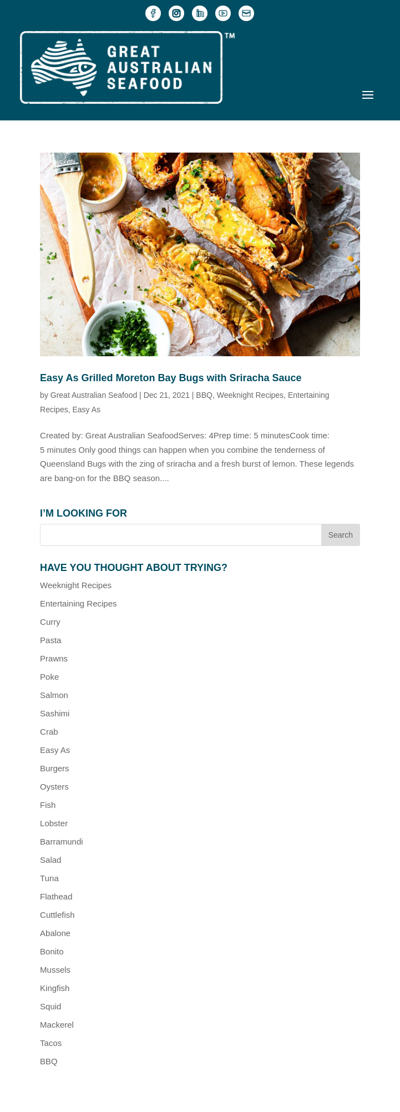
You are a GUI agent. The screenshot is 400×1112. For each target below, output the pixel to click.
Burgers (54, 768)
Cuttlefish (57, 914)
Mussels (55, 969)
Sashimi (54, 713)
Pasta (50, 640)
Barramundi (61, 841)
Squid (50, 1006)
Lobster (54, 823)
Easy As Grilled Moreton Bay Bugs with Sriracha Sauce (170, 377)
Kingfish (54, 988)
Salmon (54, 695)
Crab (49, 731)
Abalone (55, 933)
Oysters (54, 786)
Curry (50, 621)
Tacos (51, 1043)
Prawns (54, 658)
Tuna (49, 878)
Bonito (52, 951)
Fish (47, 805)
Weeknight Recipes (250, 395)
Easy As (86, 409)
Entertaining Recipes (78, 603)
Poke (49, 676)
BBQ (204, 395)
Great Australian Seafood (93, 395)
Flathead (56, 896)
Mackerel (57, 1024)
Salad (50, 860)
